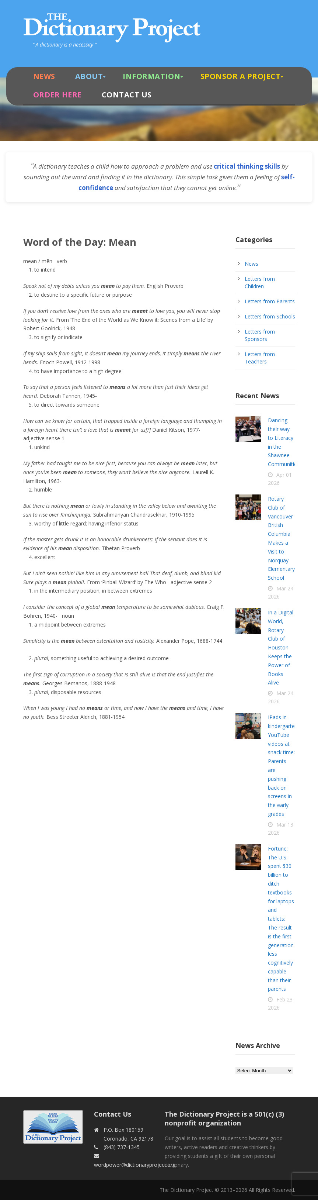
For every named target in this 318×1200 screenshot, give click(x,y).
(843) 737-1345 (122, 1147)
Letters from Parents (270, 301)
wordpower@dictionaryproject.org (134, 1164)
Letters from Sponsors (260, 335)
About (89, 76)
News (44, 76)
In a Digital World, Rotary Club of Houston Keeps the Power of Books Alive (280, 647)
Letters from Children (260, 282)
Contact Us (127, 95)
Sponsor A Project (240, 76)
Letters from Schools (270, 316)
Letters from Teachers (260, 358)
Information (152, 76)
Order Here (57, 95)
